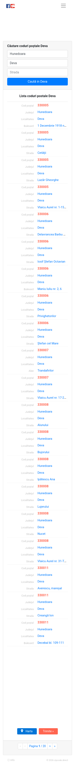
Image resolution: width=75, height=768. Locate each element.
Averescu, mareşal (50, 588)
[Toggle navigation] (63, 5)
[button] (11, 760)
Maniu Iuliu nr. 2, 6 (50, 289)
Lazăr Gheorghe (48, 180)
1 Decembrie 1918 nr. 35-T (55, 125)
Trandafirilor (46, 370)
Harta (26, 731)
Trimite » (48, 731)
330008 (43, 405)
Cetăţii (42, 153)
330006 (43, 214)
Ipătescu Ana (46, 479)
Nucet (42, 534)
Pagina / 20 (37, 746)
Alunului (43, 425)
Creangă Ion (46, 615)
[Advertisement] (37, 26)
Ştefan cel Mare (48, 343)
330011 (43, 568)
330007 (43, 350)
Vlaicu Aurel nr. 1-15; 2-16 (54, 207)
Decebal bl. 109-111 (51, 643)
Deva (41, 119)
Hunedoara (45, 112)
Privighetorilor (47, 316)
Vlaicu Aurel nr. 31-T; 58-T (55, 561)
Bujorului (43, 452)
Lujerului (43, 506)
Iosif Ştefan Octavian (51, 261)
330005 (43, 105)
